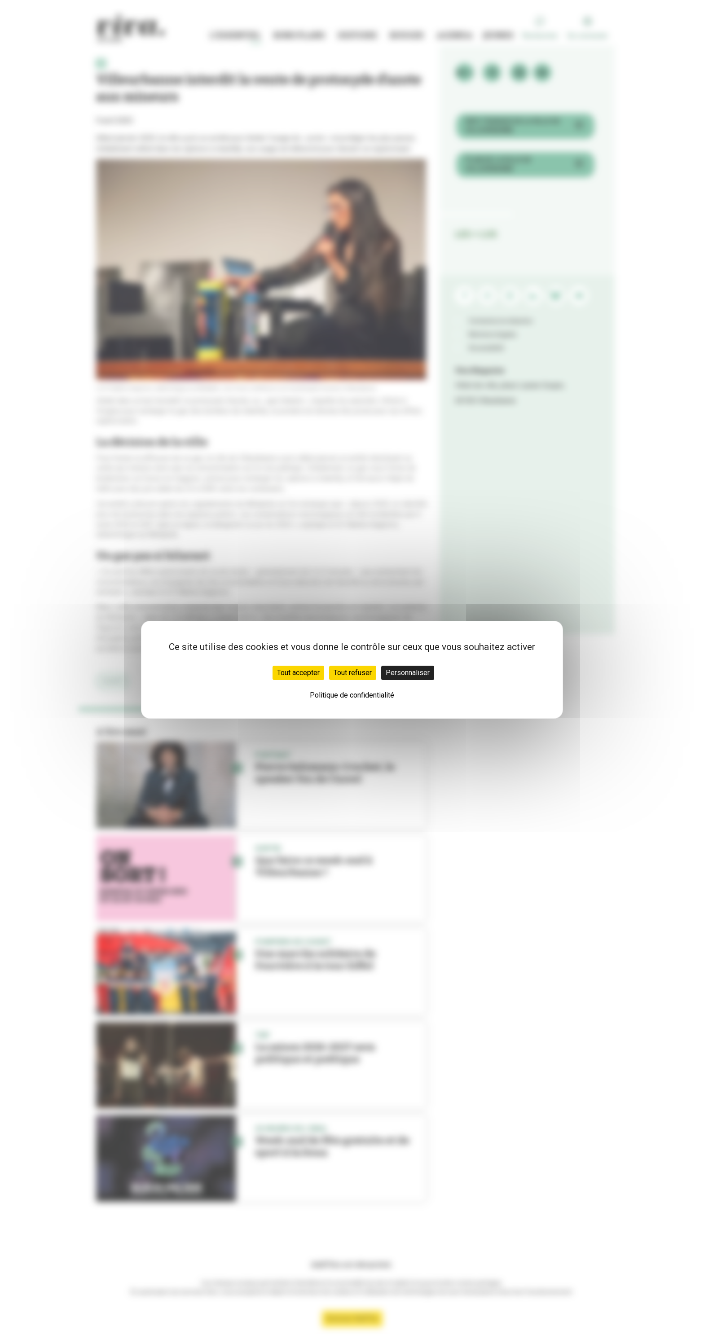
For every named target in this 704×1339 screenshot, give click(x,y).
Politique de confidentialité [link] (352, 695)
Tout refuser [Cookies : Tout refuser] (353, 672)
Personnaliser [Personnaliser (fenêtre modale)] (408, 672)
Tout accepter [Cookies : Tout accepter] (298, 672)
